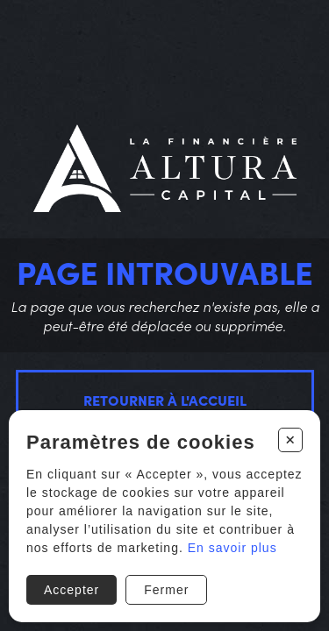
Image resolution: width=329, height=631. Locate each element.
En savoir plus (232, 548)
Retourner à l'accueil (165, 399)
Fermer (166, 590)
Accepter (71, 590)
